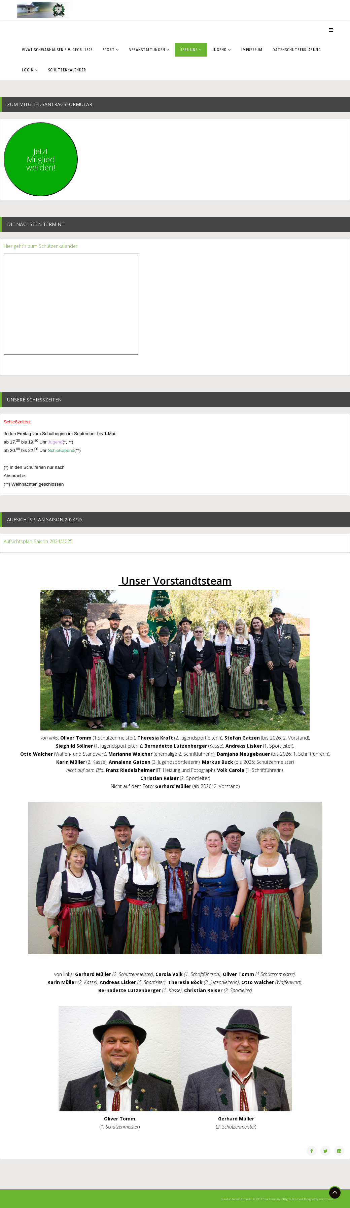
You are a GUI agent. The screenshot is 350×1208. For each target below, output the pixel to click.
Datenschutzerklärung (297, 49)
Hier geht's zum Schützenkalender (40, 246)
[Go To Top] (335, 1193)
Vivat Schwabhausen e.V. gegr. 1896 (57, 49)
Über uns (189, 49)
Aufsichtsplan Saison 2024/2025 (38, 541)
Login (28, 70)
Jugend (219, 49)
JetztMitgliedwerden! (41, 159)
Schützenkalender (67, 70)
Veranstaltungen (147, 49)
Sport (109, 49)
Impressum (251, 49)
